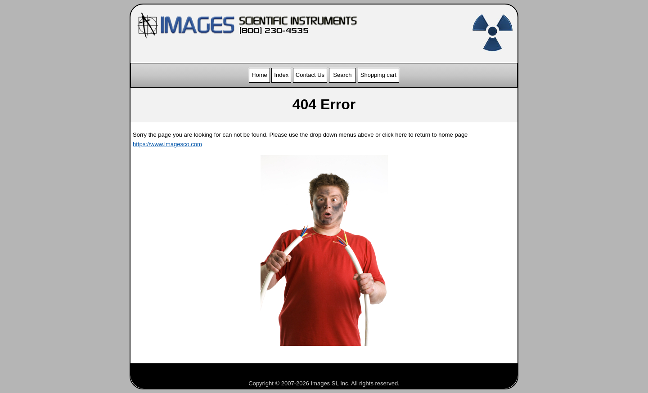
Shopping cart (378, 74)
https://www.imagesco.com (167, 144)
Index (281, 74)
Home (259, 74)
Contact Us (310, 74)
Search (342, 74)
